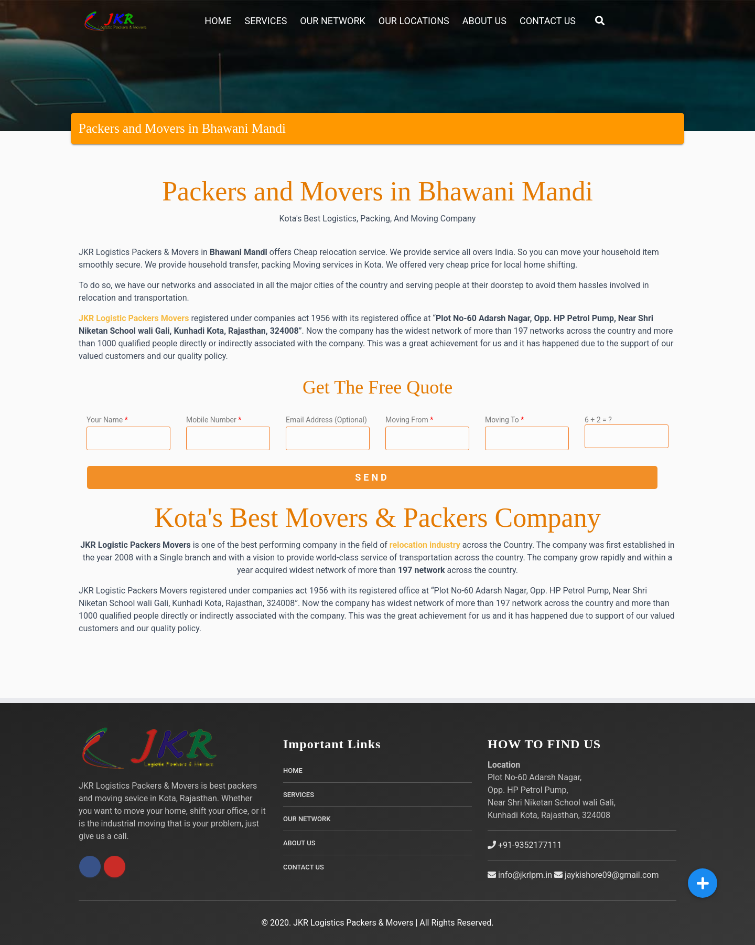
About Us (484, 20)
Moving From (409, 420)
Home (217, 20)
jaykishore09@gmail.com (606, 875)
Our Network (332, 20)
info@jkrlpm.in (520, 875)
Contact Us (548, 20)
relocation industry (425, 545)
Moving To (504, 420)
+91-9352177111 (525, 845)
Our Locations (414, 20)
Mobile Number (213, 420)
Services (266, 20)
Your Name (107, 420)
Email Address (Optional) (326, 420)
